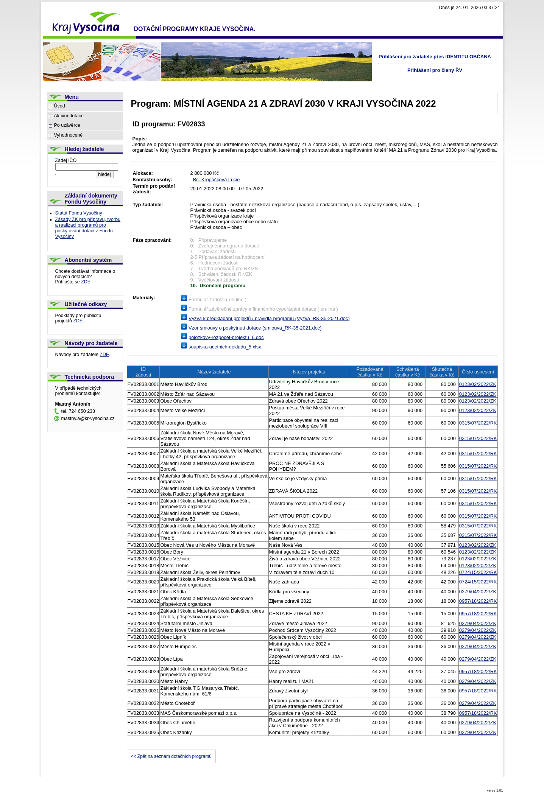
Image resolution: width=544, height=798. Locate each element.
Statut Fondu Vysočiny (78, 213)
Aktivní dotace (69, 115)
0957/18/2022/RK (478, 601)
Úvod (59, 106)
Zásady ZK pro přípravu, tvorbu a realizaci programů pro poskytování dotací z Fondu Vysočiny (88, 228)
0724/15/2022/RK (478, 572)
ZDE (85, 282)
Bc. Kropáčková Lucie (216, 179)
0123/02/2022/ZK (477, 384)
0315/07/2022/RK (478, 423)
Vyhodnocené (68, 135)
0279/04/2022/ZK (477, 591)
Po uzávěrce (67, 125)
